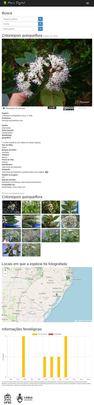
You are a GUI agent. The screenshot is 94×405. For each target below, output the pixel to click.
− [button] (5, 256)
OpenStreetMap (87, 303)
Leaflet (78, 303)
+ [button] (5, 252)
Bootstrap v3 (85, 398)
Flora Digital (14, 3)
